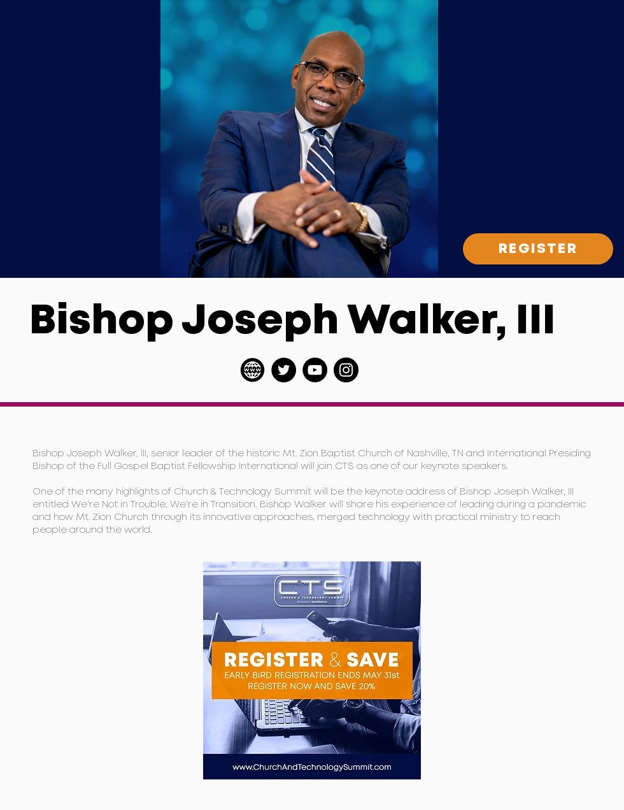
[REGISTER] (538, 248)
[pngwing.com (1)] (252, 370)
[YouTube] (314, 370)
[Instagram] (346, 370)
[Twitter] (283, 370)
